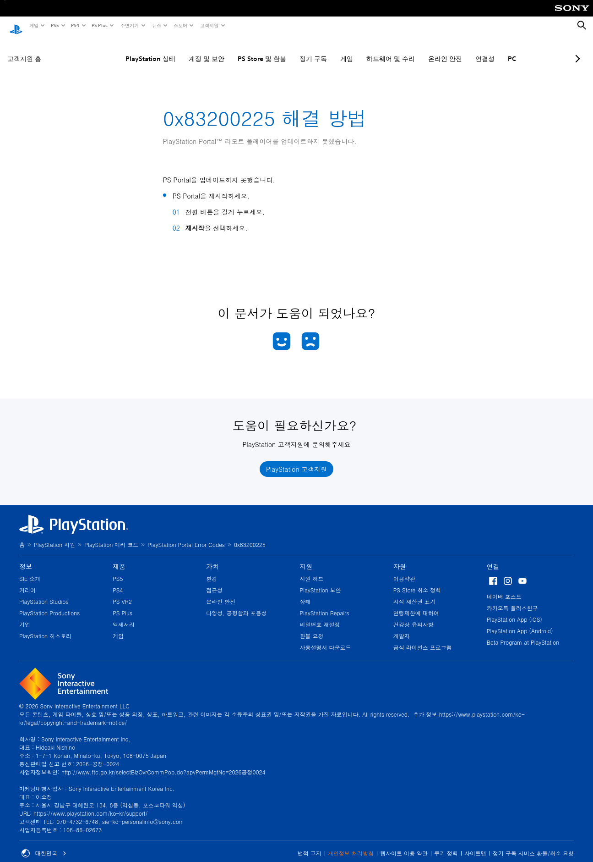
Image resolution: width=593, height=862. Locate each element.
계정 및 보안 (181, 50)
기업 (24, 615)
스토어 (180, 25)
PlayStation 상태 (125, 50)
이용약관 (404, 570)
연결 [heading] (493, 557)
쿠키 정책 (446, 844)
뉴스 (156, 25)
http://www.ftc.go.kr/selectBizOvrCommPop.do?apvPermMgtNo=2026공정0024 (163, 763)
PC (487, 50)
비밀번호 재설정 (320, 615)
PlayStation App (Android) (520, 622)
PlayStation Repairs (324, 604)
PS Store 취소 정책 (417, 581)
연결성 (459, 50)
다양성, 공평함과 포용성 (236, 604)
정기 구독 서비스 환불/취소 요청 (533, 844)
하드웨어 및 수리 (365, 50)
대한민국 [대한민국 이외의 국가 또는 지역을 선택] (44, 844)
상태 (305, 593)
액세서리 (124, 615)
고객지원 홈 (24, 50)
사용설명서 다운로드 (325, 638)
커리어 (27, 581)
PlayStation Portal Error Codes (186, 536)
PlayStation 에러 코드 (111, 536)
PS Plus (99, 25)
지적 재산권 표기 (414, 593)
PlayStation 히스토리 (45, 627)
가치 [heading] (212, 557)
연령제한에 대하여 (416, 604)
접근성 (214, 581)
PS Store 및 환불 (236, 50)
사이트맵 (475, 844)
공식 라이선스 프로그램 (422, 638)
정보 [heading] (25, 557)
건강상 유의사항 (413, 615)
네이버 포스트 (504, 587)
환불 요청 (312, 627)
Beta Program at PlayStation (523, 633)
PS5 (54, 25)
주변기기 (129, 25)
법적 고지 (309, 844)
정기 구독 (288, 50)
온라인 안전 (420, 50)
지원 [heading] (306, 557)
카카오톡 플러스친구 (512, 599)
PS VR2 (122, 593)
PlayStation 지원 (54, 536)
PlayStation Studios (44, 593)
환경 (211, 570)
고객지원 (209, 25)
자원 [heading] (399, 557)
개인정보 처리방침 (351, 844)
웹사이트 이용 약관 (404, 844)
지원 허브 (312, 570)
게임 (33, 25)
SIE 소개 (29, 570)
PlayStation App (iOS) (514, 610)
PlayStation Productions (49, 604)
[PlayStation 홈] (16, 25)
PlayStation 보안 (320, 581)
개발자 (401, 627)
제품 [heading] (119, 557)
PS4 (75, 25)
